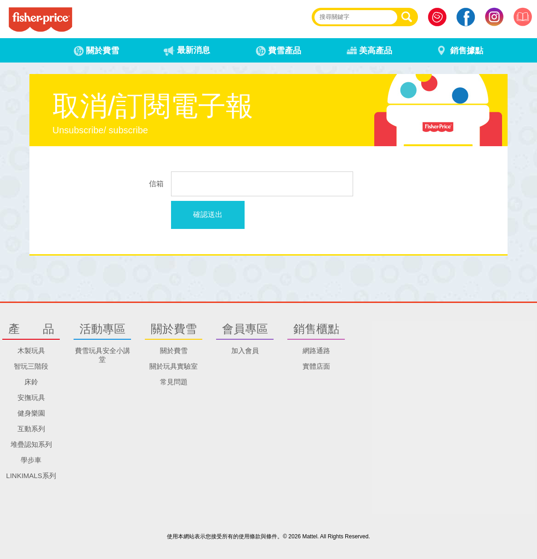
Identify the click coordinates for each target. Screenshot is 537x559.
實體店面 (316, 366)
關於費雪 (174, 350)
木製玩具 (31, 350)
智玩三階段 (31, 366)
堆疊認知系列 (31, 444)
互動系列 (31, 429)
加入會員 (245, 350)
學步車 (31, 460)
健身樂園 (31, 413)
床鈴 (31, 382)
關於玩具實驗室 (173, 366)
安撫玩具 (31, 397)
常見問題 (174, 382)
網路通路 (316, 350)
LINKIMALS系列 (31, 475)
